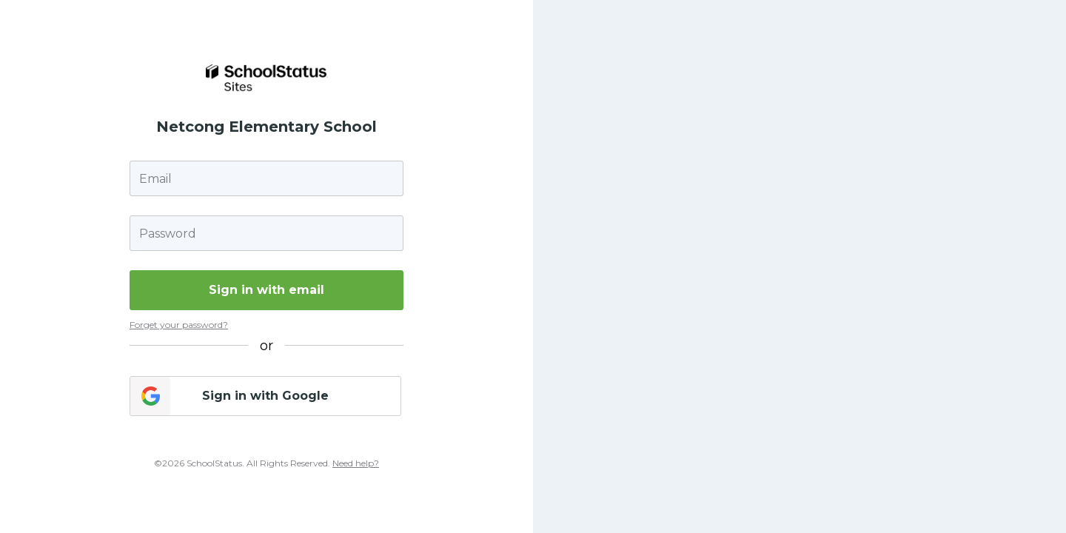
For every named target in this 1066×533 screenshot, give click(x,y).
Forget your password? (179, 324)
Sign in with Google (265, 396)
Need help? (355, 463)
